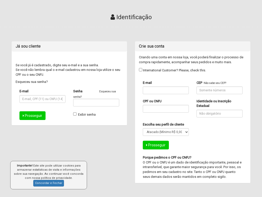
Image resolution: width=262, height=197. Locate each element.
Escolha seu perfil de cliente (163, 124)
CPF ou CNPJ (152, 101)
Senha (77, 91)
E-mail (23, 91)
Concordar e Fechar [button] (48, 183)
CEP (199, 83)
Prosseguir (32, 116)
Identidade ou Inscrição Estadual (213, 103)
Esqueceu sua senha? (32, 82)
